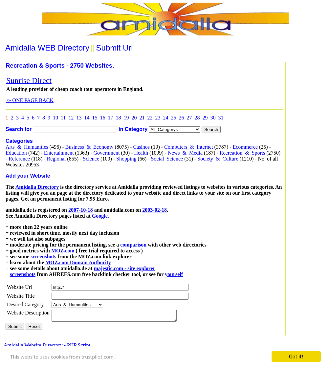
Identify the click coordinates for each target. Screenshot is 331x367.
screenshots (43, 256)
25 (173, 117)
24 (165, 117)
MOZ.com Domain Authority (78, 262)
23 (157, 117)
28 (197, 117)
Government (106, 153)
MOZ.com (63, 250)
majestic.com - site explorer (124, 268)
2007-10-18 (80, 210)
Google (100, 216)
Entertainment (59, 153)
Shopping (126, 159)
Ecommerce (244, 147)
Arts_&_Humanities (27, 147)
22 (149, 117)
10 (55, 117)
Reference (19, 159)
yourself (174, 274)
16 (102, 117)
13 (78, 117)
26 (181, 117)
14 (86, 117)
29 (205, 117)
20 (134, 117)
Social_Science (167, 159)
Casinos (141, 147)
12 (71, 117)
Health (141, 153)
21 (141, 117)
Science (91, 159)
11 (63, 117)
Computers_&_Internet (188, 147)
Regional (56, 159)
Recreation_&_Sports (242, 153)
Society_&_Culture (217, 159)
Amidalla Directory (37, 187)
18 (118, 117)
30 (212, 117)
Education (16, 153)
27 (189, 117)
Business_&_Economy (89, 147)
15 (94, 117)
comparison (133, 245)
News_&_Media (185, 153)
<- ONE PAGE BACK (30, 100)
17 (110, 117)
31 (220, 117)
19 (126, 117)
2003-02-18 (154, 210)
